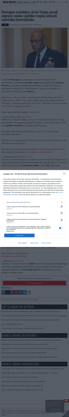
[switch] (61, 206)
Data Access (34, 243)
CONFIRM (19, 235)
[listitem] (34, 202)
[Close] (65, 174)
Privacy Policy (46, 243)
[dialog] (34, 208)
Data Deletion (22, 243)
